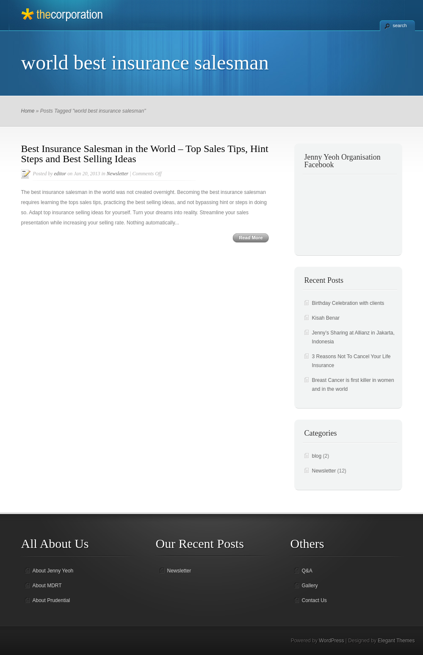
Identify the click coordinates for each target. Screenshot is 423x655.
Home (28, 111)
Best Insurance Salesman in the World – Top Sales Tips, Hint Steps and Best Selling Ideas (144, 153)
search (400, 25)
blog (317, 456)
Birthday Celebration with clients (348, 303)
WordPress (331, 641)
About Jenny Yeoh (53, 571)
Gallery (310, 586)
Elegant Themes (396, 641)
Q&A (307, 571)
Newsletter (117, 174)
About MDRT (47, 586)
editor (60, 174)
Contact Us (314, 600)
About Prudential (51, 600)
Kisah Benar (326, 318)
